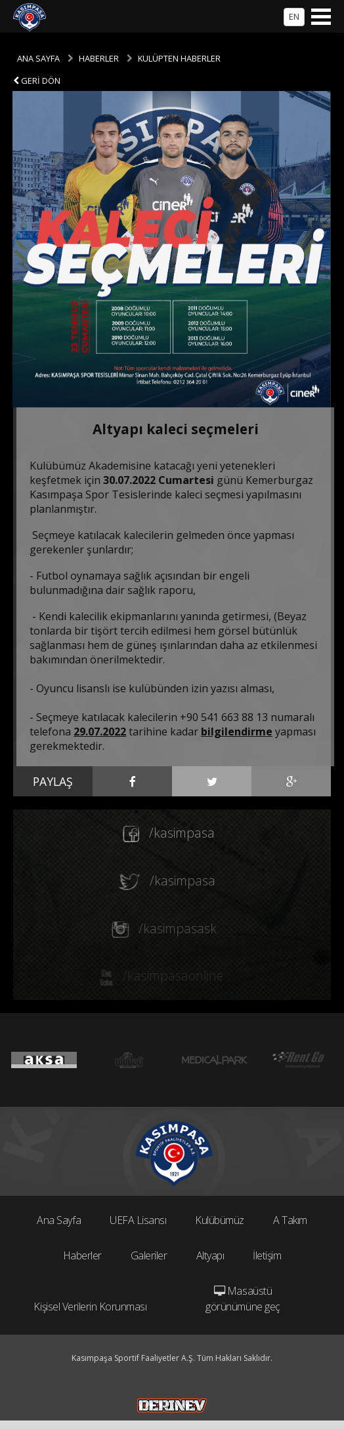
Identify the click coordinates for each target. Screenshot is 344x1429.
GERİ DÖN (36, 80)
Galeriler (149, 1255)
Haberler (82, 1255)
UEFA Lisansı (138, 1220)
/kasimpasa (160, 833)
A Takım (290, 1220)
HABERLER (99, 58)
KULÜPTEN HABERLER (179, 58)
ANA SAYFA (38, 58)
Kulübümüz (219, 1220)
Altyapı (210, 1255)
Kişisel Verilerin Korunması (89, 1306)
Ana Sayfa (59, 1220)
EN (294, 16)
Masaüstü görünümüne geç (242, 1299)
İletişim (267, 1255)
